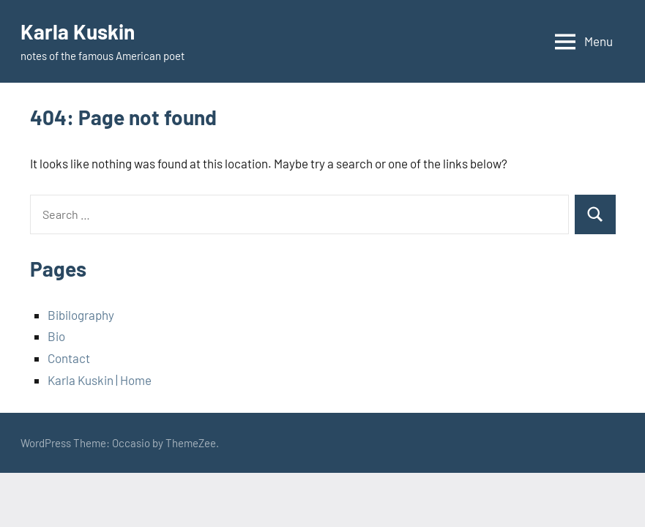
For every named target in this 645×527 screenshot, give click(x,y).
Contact (69, 358)
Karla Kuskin (77, 31)
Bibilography (81, 314)
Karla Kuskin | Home (100, 380)
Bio (56, 336)
